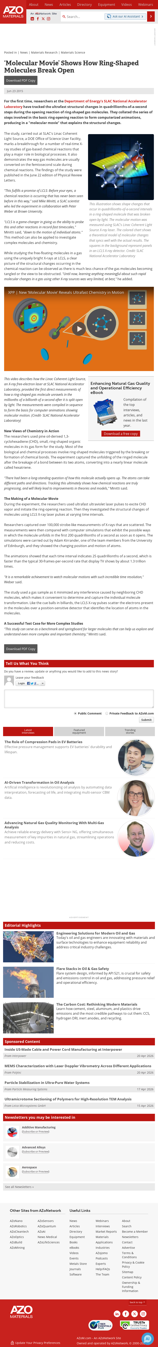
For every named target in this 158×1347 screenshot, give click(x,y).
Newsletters (130, 1237)
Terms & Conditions (129, 1255)
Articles (75, 1226)
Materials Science (73, 52)
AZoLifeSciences (49, 1242)
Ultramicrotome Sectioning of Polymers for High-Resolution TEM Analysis (68, 1099)
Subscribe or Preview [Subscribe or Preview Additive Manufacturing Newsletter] (35, 1131)
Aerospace (29, 1167)
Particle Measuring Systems (29, 1089)
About (126, 1221)
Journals (75, 1269)
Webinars (102, 1221)
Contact (127, 1242)
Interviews (103, 1226)
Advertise (128, 1248)
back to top (137, 1302)
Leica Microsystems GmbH (29, 1106)
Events (74, 1258)
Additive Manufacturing (39, 1127)
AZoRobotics (18, 1226)
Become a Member (135, 1231)
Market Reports (106, 1231)
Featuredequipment (79, 731)
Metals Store (78, 1264)
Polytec (16, 1072)
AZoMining (17, 1248)
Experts (101, 1264)
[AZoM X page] (43, 19)
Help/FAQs (103, 1269)
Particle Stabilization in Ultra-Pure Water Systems (47, 1082)
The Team (102, 1274)
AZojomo (102, 1253)
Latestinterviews (28, 731)
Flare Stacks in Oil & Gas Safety (82, 968)
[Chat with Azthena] (148, 1339)
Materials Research (44, 52)
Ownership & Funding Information (131, 1287)
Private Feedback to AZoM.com (131, 713)
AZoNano (16, 1221)
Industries (103, 1248)
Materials (102, 1237)
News (24, 52)
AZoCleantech (19, 1231)
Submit (146, 720)
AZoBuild (16, 1242)
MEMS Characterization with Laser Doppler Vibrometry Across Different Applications (78, 1066)
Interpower (19, 1056)
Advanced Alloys (33, 1147)
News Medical (47, 1237)
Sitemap (127, 1272)
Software (76, 1274)
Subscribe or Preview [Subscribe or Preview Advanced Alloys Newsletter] (35, 1151)
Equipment (77, 1237)
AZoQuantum (47, 1226)
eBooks (74, 1248)
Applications (104, 1242)
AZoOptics (17, 1237)
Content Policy (132, 1277)
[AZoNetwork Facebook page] (38, 19)
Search (126, 1226)
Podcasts (102, 1258)
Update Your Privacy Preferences (35, 1342)
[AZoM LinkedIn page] (32, 19)
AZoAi (41, 1231)
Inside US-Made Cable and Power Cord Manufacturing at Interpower (63, 1049)
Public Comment (90, 713)
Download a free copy (121, 433)
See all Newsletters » (19, 1187)
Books (74, 1242)
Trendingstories (130, 731)
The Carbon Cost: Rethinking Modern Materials (96, 1004)
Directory (75, 4)
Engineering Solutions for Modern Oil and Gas (95, 933)
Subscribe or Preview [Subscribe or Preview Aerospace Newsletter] (35, 1171)
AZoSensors (46, 1221)
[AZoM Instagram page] (48, 19)
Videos (74, 1253)
